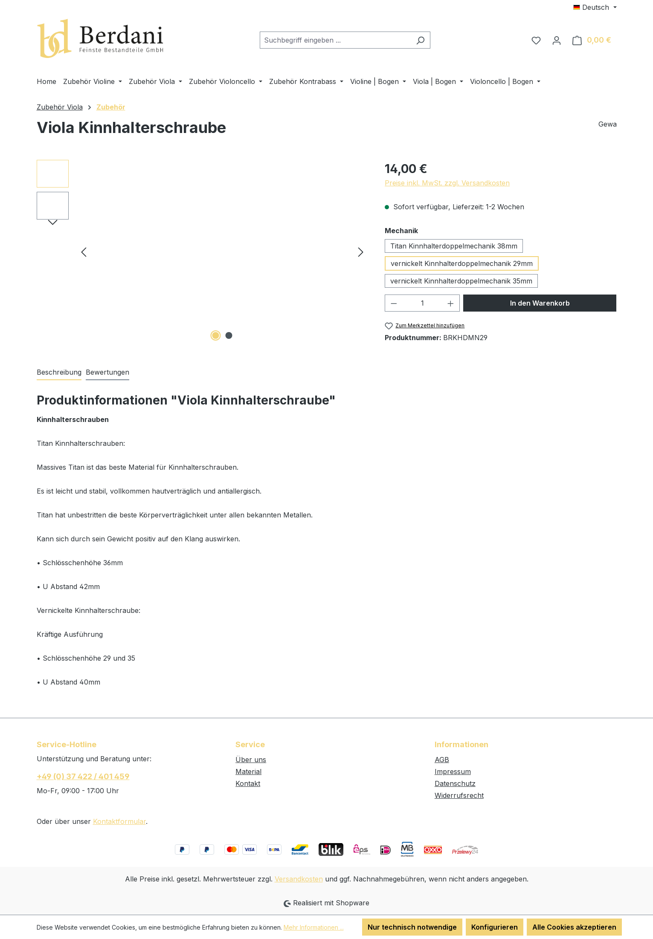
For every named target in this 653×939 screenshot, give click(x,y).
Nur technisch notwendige (412, 927)
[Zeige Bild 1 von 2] (215, 335)
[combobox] (335, 40)
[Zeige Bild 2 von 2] (228, 335)
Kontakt (247, 783)
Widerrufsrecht (459, 795)
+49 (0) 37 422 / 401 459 (83, 776)
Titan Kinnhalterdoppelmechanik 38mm (453, 246)
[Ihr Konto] (556, 40)
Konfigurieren (494, 927)
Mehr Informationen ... (314, 927)
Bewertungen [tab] (107, 372)
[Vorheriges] (83, 251)
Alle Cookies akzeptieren (574, 927)
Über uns (250, 759)
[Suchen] (420, 40)
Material (248, 771)
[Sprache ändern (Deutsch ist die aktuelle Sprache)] (594, 7)
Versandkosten (299, 879)
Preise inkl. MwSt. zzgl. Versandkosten (447, 183)
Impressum (453, 771)
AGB (442, 759)
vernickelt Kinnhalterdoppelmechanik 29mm (462, 263)
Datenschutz (455, 783)
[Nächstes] (360, 251)
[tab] (59, 372)
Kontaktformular (119, 821)
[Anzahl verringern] (394, 303)
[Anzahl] (422, 303)
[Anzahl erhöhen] (451, 303)
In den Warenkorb (540, 303)
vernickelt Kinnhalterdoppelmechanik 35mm (461, 281)
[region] (202, 251)
